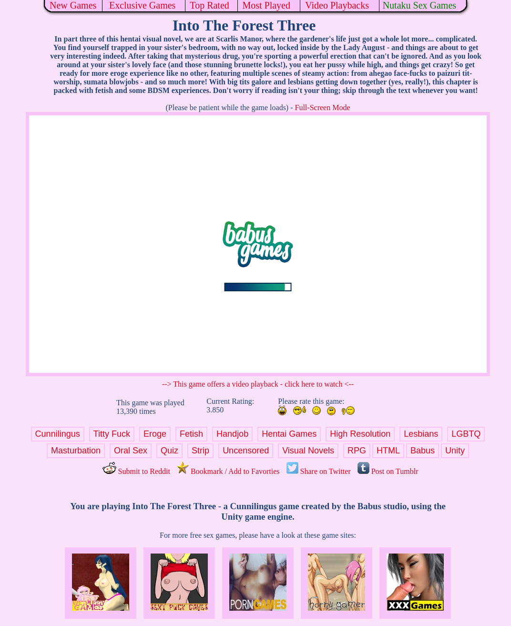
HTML (388, 450)
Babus (422, 450)
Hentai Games (289, 434)
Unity (455, 450)
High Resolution (360, 434)
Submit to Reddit (136, 471)
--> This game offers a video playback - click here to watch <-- (258, 384)
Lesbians (421, 434)
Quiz (169, 450)
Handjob (232, 434)
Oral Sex (130, 450)
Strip (200, 450)
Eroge (154, 434)
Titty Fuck (111, 434)
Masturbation (76, 450)
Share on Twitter (318, 471)
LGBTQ (465, 434)
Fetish (191, 434)
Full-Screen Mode (322, 107)
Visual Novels (308, 450)
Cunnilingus (57, 434)
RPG (356, 450)
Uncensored (246, 450)
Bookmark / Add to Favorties (228, 471)
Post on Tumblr (388, 471)
